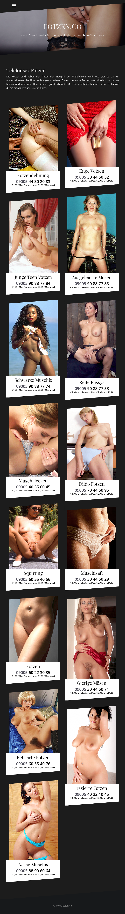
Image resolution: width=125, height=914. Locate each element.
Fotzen (33, 666)
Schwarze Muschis (33, 380)
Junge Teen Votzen (33, 277)
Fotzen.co (63, 25)
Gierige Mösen (91, 683)
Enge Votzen (91, 171)
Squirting (33, 573)
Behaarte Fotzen (33, 757)
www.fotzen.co (64, 905)
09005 (33, 181)
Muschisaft (92, 573)
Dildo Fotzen (92, 484)
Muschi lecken (33, 481)
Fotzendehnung (33, 175)
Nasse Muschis (33, 864)
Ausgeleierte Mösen (92, 277)
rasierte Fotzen (91, 788)
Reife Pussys (91, 382)
